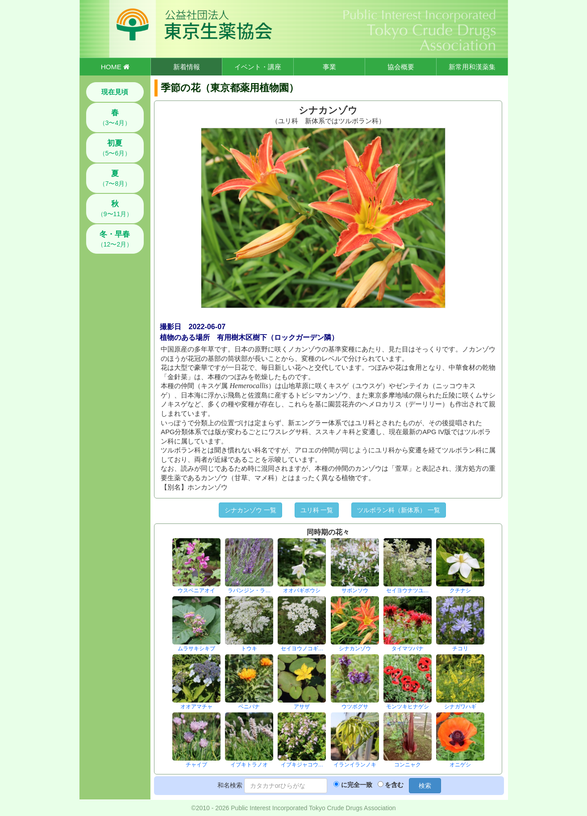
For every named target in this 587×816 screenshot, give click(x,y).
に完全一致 (356, 784)
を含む (394, 784)
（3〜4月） (115, 117)
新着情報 (186, 67)
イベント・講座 (257, 67)
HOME (115, 67)
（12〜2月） (115, 239)
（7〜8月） (115, 178)
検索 (425, 785)
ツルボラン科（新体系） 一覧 (398, 510)
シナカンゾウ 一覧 (250, 510)
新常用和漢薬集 (472, 67)
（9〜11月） (115, 209)
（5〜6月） (115, 148)
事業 (329, 67)
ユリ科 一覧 (316, 510)
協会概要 (400, 67)
